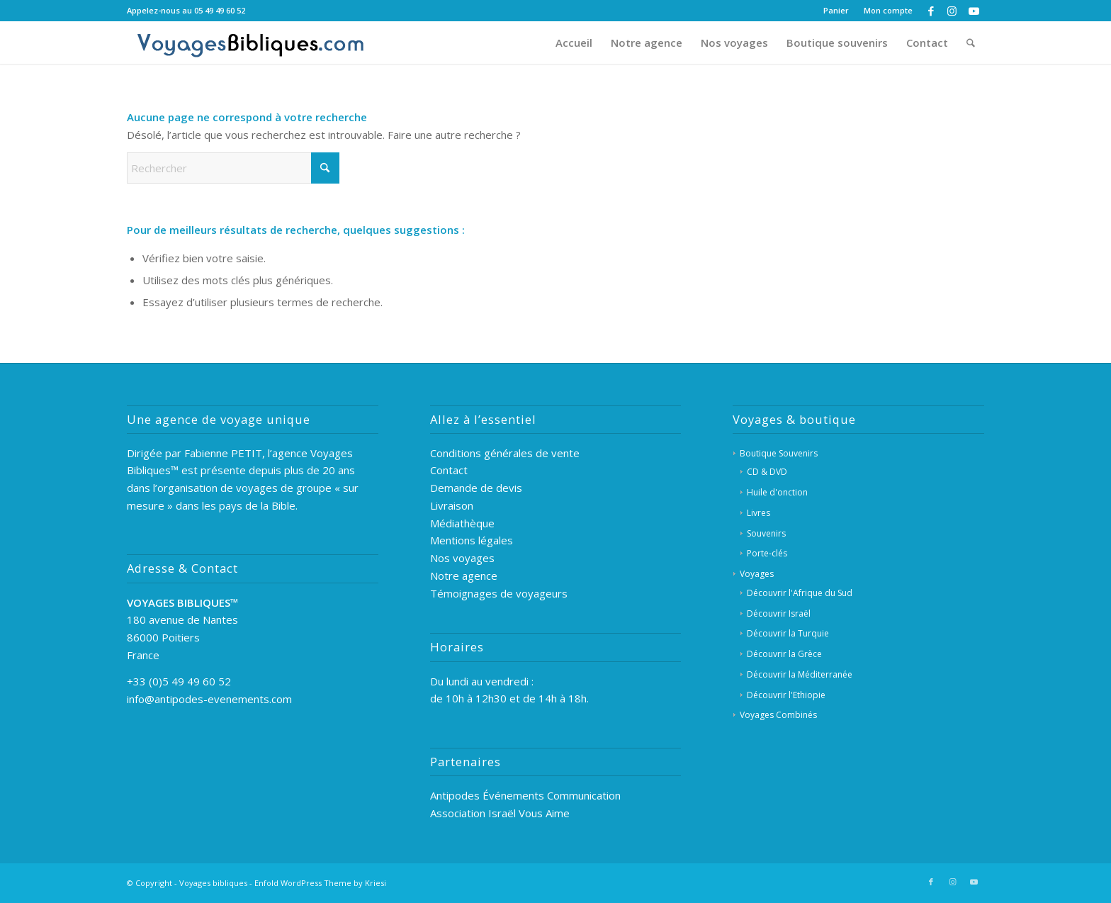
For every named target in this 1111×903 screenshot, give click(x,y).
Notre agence (463, 575)
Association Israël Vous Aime (500, 813)
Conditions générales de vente (505, 453)
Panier (836, 10)
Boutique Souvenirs (779, 453)
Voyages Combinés (778, 715)
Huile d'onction (777, 492)
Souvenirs (766, 533)
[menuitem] (836, 10)
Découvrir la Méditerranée (799, 674)
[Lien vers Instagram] (952, 10)
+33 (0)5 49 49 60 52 (179, 681)
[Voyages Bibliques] (251, 42)
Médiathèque (462, 523)
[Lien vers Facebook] (930, 10)
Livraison (451, 505)
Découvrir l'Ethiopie (786, 695)
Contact (449, 470)
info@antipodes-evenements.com (209, 699)
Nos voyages (462, 558)
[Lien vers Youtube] (973, 10)
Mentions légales (471, 540)
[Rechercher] (970, 42)
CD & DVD (767, 472)
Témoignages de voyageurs (499, 593)
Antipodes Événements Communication (525, 795)
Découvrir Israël (779, 613)
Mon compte (888, 10)
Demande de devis (476, 488)
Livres (758, 513)
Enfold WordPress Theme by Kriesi (320, 882)
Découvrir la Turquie (788, 633)
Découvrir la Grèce (784, 654)
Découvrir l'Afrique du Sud (799, 593)
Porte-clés (767, 553)
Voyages (757, 574)
